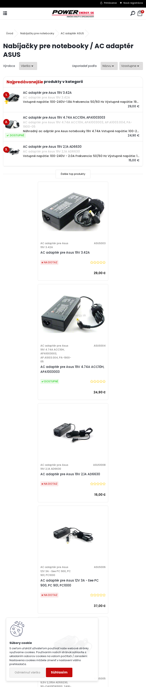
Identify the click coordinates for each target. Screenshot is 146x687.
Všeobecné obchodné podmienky (103, 553)
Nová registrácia (133, 3)
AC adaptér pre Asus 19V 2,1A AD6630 (37, 376)
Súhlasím (59, 672)
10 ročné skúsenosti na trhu (29, 553)
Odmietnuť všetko (27, 672)
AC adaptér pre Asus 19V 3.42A (32, 261)
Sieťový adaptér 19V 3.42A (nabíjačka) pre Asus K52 (98, 489)
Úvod (9, 33)
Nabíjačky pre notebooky (37, 33)
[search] (132, 13)
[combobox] (109, 66)
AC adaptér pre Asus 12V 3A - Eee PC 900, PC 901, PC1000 (107, 378)
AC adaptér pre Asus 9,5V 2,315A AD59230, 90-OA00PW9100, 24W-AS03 (38, 493)
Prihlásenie (110, 3)
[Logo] (73, 13)
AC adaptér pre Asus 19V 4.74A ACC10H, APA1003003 (102, 266)
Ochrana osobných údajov (99, 558)
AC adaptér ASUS (72, 33)
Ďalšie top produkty (73, 174)
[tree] (105, 569)
